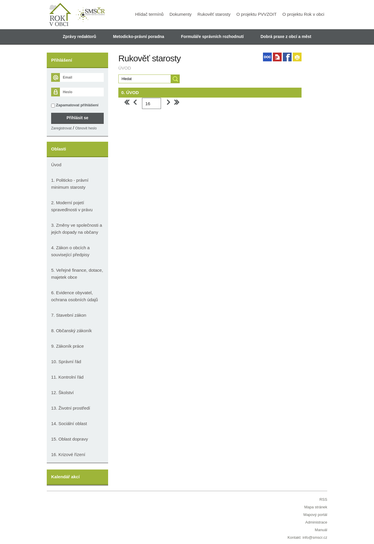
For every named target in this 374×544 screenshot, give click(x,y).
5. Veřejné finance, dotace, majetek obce (77, 274)
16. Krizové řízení (68, 454)
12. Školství (62, 392)
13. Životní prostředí (70, 408)
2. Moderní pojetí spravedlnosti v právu (72, 206)
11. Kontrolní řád (67, 377)
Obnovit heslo (86, 128)
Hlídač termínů (149, 14)
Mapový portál (315, 514)
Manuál (321, 530)
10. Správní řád (66, 361)
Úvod (56, 164)
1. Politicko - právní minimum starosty (70, 184)
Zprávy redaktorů (79, 36)
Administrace (316, 522)
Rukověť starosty (214, 14)
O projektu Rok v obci (303, 14)
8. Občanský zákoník (71, 330)
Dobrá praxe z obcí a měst (286, 36)
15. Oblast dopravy (69, 438)
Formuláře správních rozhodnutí (212, 36)
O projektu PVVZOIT (256, 14)
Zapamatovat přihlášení (74, 105)
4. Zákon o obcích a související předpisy (70, 251)
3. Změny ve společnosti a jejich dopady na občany (76, 229)
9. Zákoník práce (67, 346)
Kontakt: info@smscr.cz (307, 537)
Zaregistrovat (61, 128)
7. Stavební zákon (68, 315)
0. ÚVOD (130, 92)
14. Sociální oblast (69, 423)
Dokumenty (180, 14)
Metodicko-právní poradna (138, 36)
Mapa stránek (315, 507)
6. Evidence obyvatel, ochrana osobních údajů (74, 296)
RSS (323, 499)
